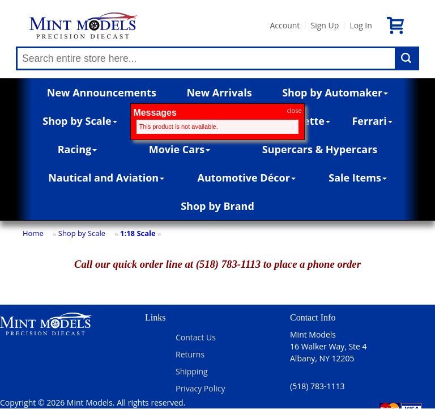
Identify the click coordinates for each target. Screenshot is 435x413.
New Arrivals (218, 92)
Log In (360, 25)
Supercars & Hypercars (320, 149)
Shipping (192, 371)
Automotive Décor (246, 177)
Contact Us (196, 337)
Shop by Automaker (335, 92)
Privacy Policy (200, 388)
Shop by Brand (217, 206)
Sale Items (358, 177)
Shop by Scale (79, 121)
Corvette (305, 121)
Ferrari (372, 121)
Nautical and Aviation (106, 177)
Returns (190, 354)
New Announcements (101, 92)
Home (33, 233)
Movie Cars (180, 149)
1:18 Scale (138, 233)
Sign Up (324, 25)
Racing (77, 149)
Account (285, 25)
